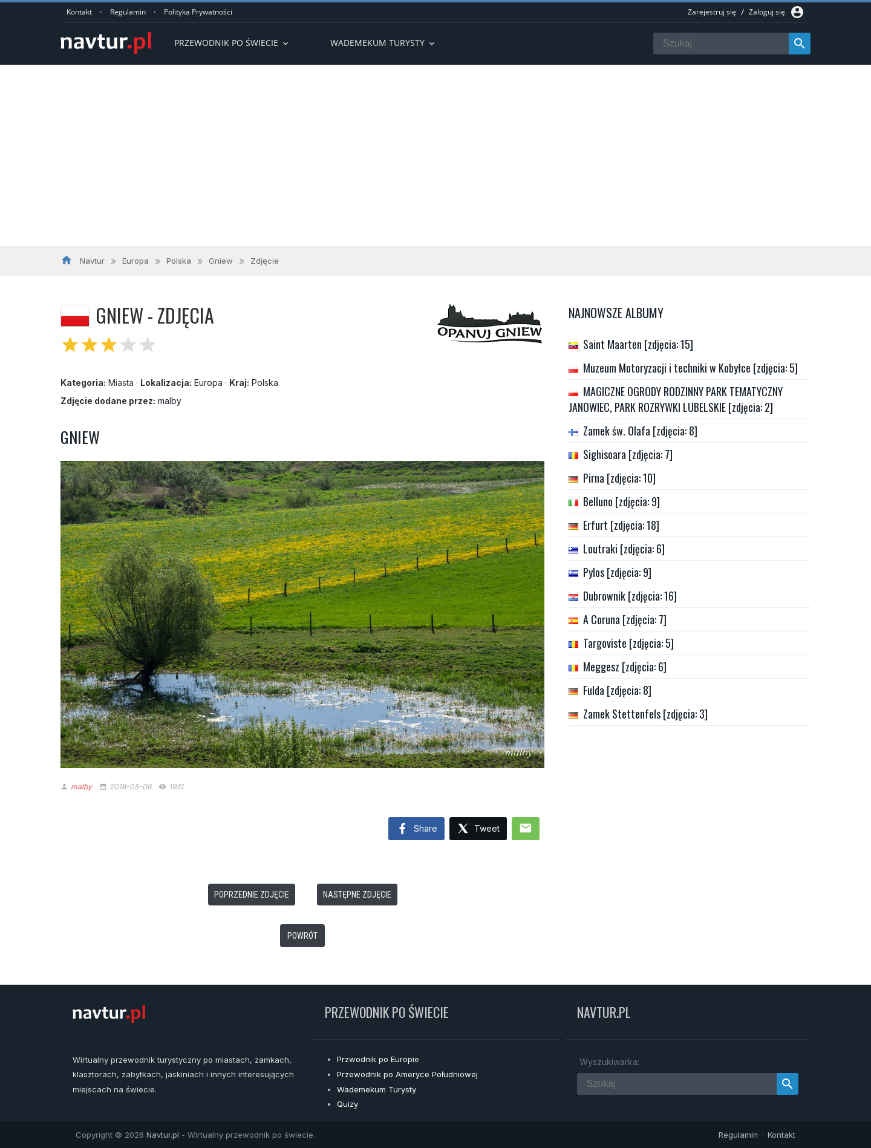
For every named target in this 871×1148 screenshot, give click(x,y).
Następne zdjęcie (357, 894)
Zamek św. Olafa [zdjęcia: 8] (640, 431)
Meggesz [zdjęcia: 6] (625, 666)
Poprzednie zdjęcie (251, 894)
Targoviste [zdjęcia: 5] (628, 643)
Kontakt (79, 12)
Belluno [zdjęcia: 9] (621, 501)
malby (169, 401)
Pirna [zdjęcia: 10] (619, 478)
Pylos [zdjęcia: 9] (617, 572)
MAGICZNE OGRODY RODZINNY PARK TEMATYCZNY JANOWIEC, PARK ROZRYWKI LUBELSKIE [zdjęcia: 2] (676, 399)
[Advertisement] (435, 155)
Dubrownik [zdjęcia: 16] (630, 596)
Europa (208, 382)
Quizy (347, 1104)
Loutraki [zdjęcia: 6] (624, 548)
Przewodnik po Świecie (232, 42)
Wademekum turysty (383, 42)
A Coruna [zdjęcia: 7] (625, 619)
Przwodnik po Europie (378, 1059)
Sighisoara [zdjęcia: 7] (628, 454)
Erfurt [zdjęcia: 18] (621, 525)
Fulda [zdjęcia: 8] (617, 690)
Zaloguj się (767, 12)
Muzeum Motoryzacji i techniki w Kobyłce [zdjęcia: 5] (690, 368)
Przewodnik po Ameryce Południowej (407, 1074)
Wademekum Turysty (376, 1089)
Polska (265, 382)
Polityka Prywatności (198, 12)
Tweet (478, 829)
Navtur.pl (162, 1135)
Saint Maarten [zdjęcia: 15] (638, 344)
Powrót (302, 936)
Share (416, 829)
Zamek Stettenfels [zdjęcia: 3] (645, 714)
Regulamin (128, 12)
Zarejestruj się (712, 12)
